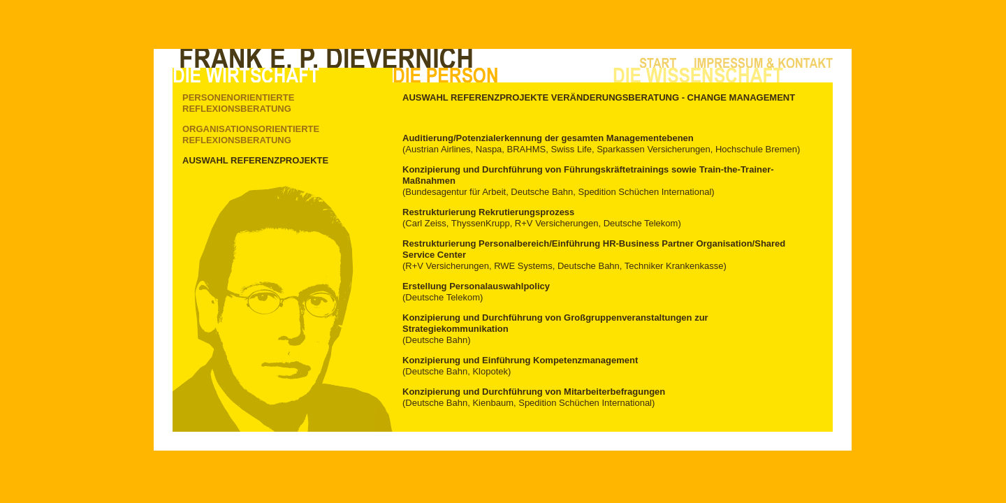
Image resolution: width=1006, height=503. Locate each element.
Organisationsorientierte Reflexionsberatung (250, 134)
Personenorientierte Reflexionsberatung (238, 103)
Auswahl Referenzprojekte (255, 160)
